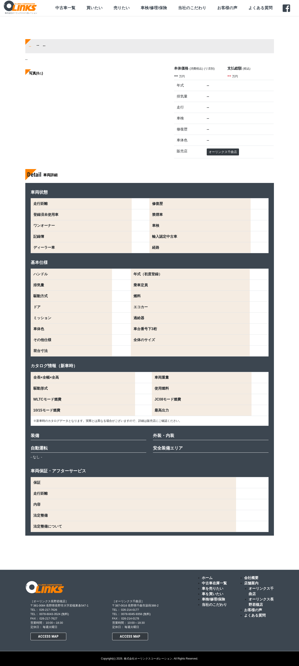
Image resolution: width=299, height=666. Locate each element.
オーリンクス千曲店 (223, 152)
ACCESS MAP (48, 636)
